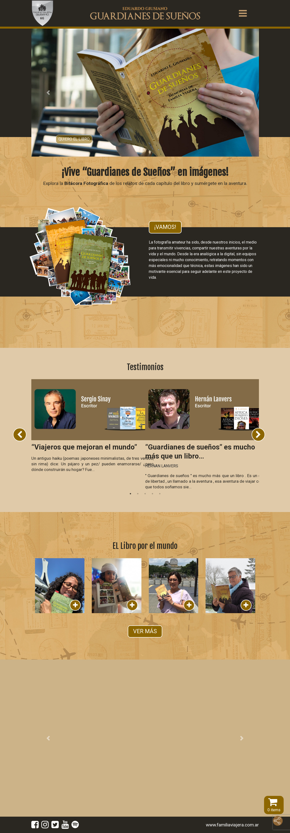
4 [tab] (152, 493)
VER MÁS (145, 631)
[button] (48, 93)
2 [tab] (137, 493)
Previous (19, 434)
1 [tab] (130, 493)
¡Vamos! (165, 227)
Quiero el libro (74, 139)
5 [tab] (159, 493)
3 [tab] (145, 493)
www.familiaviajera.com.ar (232, 825)
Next (258, 434)
